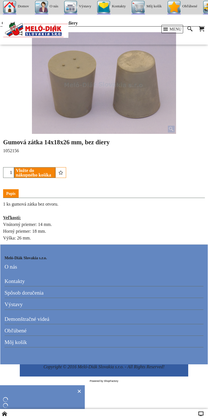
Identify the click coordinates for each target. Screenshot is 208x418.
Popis (11, 193)
